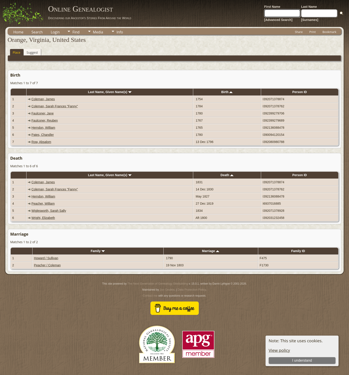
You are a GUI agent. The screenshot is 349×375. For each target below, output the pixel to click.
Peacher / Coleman (47, 265)
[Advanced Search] (278, 20)
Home (18, 32)
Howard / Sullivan (46, 258)
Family (98, 251)
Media (98, 32)
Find (75, 32)
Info (119, 32)
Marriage (210, 251)
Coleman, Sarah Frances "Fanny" (54, 106)
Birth (227, 92)
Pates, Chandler (42, 135)
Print (312, 32)
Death (227, 175)
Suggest (32, 52)
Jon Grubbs (167, 289)
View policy (279, 350)
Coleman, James (43, 99)
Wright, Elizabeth (43, 218)
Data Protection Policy (192, 289)
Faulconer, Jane (42, 113)
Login (55, 32)
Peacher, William (43, 203)
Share (299, 32)
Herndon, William (43, 127)
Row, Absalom (41, 142)
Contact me (150, 295)
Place (16, 52)
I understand (302, 360)
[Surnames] (309, 20)
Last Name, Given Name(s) (110, 92)
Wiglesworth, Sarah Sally (48, 210)
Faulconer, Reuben (44, 120)
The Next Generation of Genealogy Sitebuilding (157, 283)
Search (37, 32)
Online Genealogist (80, 8)
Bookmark (329, 32)
